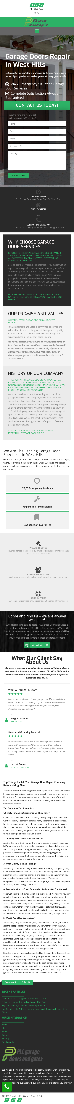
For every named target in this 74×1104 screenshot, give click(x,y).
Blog (4, 1028)
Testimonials (8, 1042)
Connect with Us (12, 982)
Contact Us (7, 1035)
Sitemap (5, 1038)
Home (4, 1024)
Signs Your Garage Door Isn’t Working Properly (23, 1005)
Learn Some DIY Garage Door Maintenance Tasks (24, 998)
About (5, 1031)
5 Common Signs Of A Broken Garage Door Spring (25, 1002)
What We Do (40, 645)
